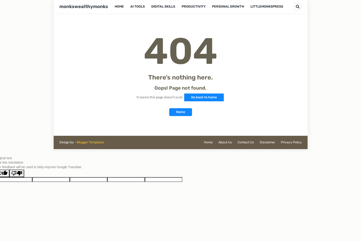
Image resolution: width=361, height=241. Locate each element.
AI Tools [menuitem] (137, 7)
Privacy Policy (291, 142)
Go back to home (204, 97)
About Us (225, 142)
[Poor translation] (16, 173)
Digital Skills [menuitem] (163, 7)
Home (180, 112)
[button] (298, 7)
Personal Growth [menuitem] (228, 7)
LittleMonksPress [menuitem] (266, 7)
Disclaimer (267, 142)
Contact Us (246, 142)
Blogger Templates (90, 142)
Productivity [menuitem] (194, 7)
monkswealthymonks (83, 6)
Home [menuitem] (119, 7)
